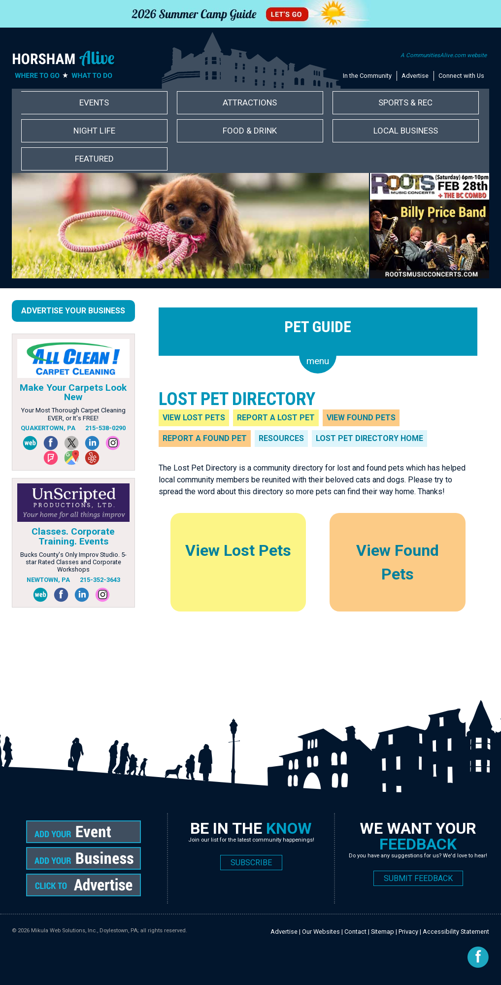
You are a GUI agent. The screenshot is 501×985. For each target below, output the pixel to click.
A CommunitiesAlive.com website (444, 55)
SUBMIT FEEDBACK (418, 878)
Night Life (94, 131)
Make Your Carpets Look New (73, 392)
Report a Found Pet (205, 438)
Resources (281, 438)
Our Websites (321, 931)
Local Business (405, 131)
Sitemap (382, 931)
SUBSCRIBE (251, 862)
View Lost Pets (194, 417)
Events (94, 102)
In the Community (367, 75)
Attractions (250, 102)
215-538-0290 (105, 428)
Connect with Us (461, 75)
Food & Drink (250, 131)
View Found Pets (361, 417)
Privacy (408, 931)
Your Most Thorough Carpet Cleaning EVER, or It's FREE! (73, 414)
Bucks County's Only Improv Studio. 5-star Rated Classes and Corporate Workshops (73, 562)
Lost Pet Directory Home (369, 438)
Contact (355, 931)
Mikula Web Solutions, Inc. (64, 930)
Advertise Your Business (73, 310)
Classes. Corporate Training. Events (73, 536)
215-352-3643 (100, 579)
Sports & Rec (405, 102)
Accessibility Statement (456, 931)
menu (317, 361)
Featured (94, 159)
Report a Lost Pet (276, 417)
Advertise (415, 75)
